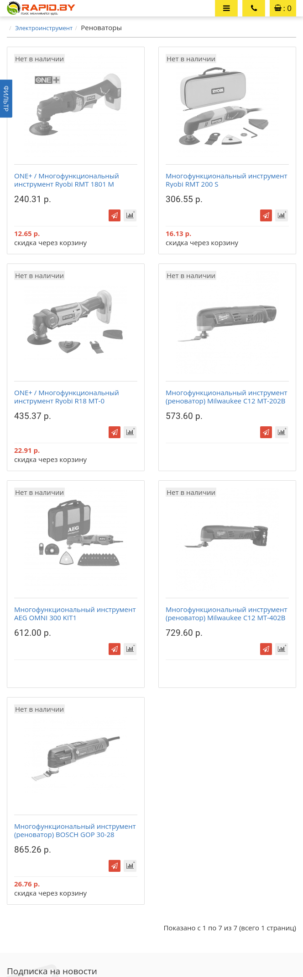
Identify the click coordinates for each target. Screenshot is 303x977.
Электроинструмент (44, 28)
